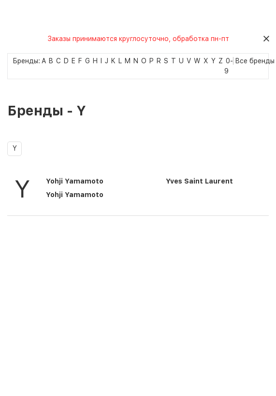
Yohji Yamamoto (74, 181)
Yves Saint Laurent (199, 181)
